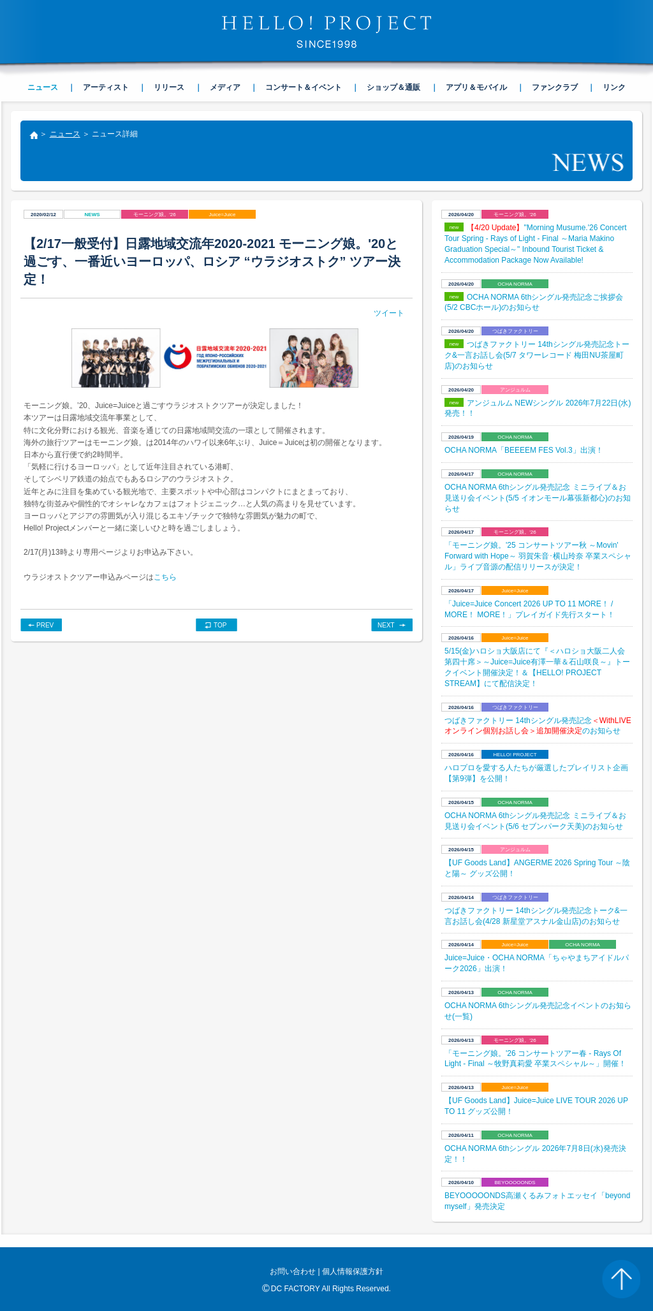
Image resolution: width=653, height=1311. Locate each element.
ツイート (389, 313)
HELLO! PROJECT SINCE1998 (326, 32)
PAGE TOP (621, 1279)
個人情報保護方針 (352, 1271)
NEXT (386, 625)
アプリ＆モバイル (476, 87)
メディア (225, 87)
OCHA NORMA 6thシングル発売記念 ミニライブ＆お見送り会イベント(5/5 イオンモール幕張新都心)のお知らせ (537, 498)
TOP (220, 625)
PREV (45, 625)
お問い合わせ (293, 1271)
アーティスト (106, 87)
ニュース (65, 133)
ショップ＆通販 (393, 87)
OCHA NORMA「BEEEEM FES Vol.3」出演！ (523, 450)
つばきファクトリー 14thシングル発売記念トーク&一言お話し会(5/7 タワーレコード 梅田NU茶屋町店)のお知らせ (536, 355)
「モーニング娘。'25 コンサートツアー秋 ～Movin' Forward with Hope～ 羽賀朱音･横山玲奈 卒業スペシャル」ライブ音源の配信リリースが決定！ (537, 556)
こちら (165, 577)
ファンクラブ (555, 87)
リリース (169, 87)
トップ (33, 136)
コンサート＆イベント (303, 87)
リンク (614, 87)
